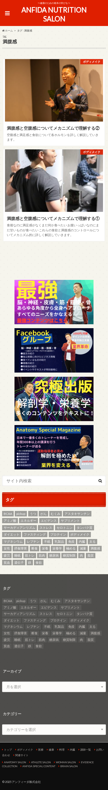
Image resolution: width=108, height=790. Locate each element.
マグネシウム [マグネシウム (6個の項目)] (13, 541)
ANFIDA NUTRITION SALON (54, 14)
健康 (51, 749)
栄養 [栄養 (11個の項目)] (45, 548)
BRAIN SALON (69, 766)
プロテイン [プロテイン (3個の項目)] (58, 534)
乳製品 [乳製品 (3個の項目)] (59, 541)
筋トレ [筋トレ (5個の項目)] (30, 555)
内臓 (72, 749)
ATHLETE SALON (41, 762)
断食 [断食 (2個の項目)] (34, 548)
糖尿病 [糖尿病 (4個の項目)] (54, 555)
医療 (40, 749)
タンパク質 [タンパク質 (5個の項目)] (84, 528)
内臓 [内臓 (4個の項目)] (82, 541)
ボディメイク (25, 749)
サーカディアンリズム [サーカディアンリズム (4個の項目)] (19, 528)
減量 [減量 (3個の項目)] (83, 548)
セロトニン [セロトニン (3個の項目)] (64, 528)
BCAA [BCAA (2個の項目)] (8, 514)
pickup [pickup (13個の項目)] (20, 514)
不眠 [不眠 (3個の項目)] (47, 541)
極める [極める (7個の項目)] (71, 548)
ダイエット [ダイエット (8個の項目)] (11, 534)
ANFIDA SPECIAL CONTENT (38, 766)
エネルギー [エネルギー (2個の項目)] (28, 520)
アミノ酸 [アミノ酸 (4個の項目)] (10, 520)
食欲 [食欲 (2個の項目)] (39, 562)
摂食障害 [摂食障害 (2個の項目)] (20, 548)
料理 (62, 749)
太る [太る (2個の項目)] (92, 541)
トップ (8, 749)
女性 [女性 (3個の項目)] (7, 548)
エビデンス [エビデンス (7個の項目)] (49, 520)
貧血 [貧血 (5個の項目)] (7, 562)
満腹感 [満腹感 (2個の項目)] (95, 548)
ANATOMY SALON (15, 762)
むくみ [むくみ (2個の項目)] (55, 514)
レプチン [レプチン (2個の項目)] (33, 541)
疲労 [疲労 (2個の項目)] (7, 555)
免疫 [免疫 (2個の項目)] (71, 541)
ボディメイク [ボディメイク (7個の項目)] (79, 534)
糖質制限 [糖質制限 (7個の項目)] (69, 555)
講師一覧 (85, 749)
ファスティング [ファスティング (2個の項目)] (35, 534)
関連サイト (21, 755)
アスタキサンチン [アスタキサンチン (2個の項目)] (77, 514)
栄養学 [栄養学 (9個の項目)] (57, 548)
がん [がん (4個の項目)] (43, 514)
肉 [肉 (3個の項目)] (81, 555)
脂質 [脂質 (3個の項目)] (90, 555)
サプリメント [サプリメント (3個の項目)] (70, 520)
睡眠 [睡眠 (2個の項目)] (17, 555)
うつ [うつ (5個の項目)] (33, 514)
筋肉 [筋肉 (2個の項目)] (42, 555)
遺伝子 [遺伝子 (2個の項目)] (19, 562)
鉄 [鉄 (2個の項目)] (29, 562)
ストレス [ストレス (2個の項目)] (46, 528)
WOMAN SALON (66, 762)
